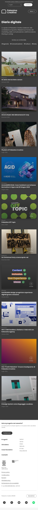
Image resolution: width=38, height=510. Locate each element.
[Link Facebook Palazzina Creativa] (4, 502)
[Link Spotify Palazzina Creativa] (33, 502)
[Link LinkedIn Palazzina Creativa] (26, 502)
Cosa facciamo (7, 450)
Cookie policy (5, 475)
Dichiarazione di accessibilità (10, 483)
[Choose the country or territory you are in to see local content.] (15, 4)
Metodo (22, 446)
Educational (23, 451)
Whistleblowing (6, 480)
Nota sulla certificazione (5, 468)
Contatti (5, 455)
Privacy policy (6, 472)
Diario (21, 444)
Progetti (4, 439)
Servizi (21, 441)
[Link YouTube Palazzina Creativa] (19, 502)
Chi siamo (5, 445)
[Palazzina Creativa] (9, 11)
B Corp (22, 448)
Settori (21, 439)
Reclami (4, 478)
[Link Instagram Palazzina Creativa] (11, 502)
